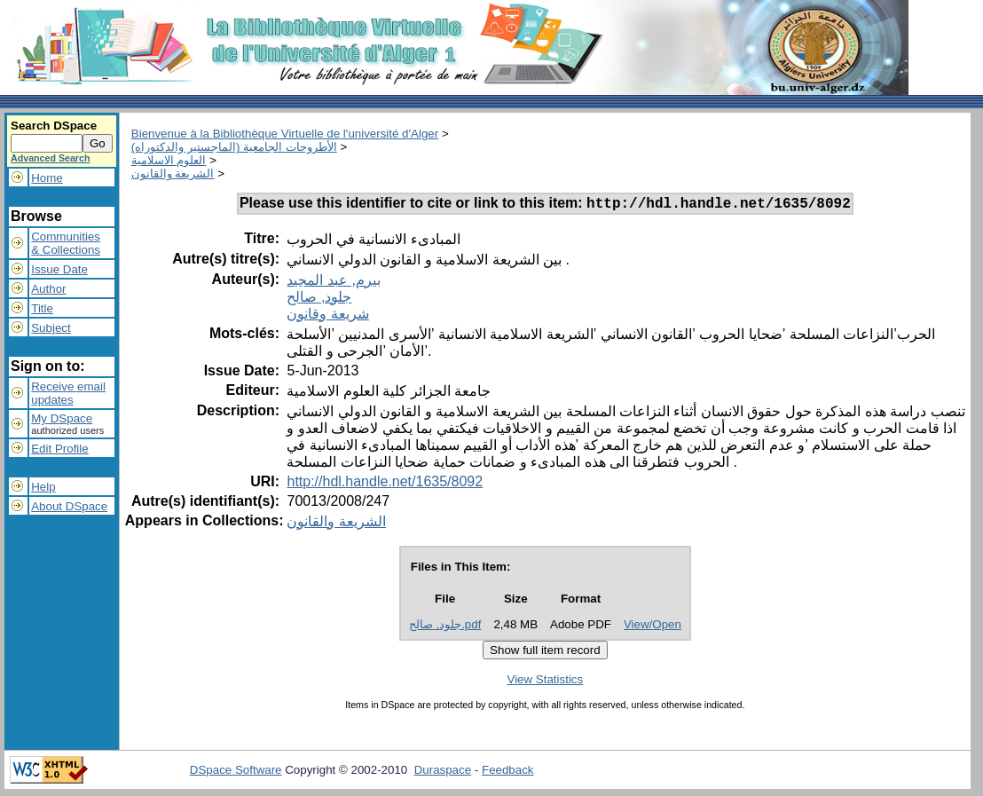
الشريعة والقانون (173, 173)
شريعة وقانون (327, 316)
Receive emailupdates (68, 393)
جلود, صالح (319, 299)
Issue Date (59, 269)
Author (48, 289)
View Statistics (545, 682)
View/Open (652, 627)
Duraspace (442, 772)
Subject (50, 328)
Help (43, 486)
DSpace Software (236, 772)
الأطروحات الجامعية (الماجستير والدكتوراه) (234, 147)
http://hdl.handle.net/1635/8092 (385, 484)
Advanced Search (50, 158)
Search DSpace (54, 125)
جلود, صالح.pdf (445, 627)
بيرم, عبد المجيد (333, 282)
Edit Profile (59, 448)
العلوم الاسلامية (169, 160)
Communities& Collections (65, 243)
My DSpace (61, 418)
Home (47, 178)
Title (42, 308)
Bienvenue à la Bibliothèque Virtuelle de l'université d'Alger (284, 133)
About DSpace (69, 506)
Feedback (508, 772)
